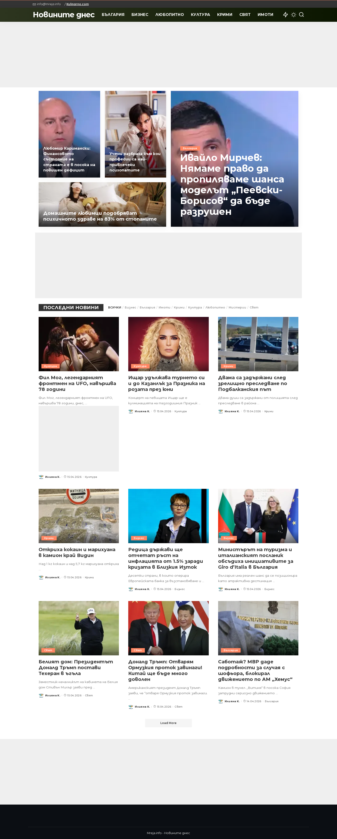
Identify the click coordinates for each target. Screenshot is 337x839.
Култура (195, 307)
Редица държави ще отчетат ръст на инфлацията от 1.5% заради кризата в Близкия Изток (165, 558)
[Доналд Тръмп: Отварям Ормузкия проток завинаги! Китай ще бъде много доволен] (168, 628)
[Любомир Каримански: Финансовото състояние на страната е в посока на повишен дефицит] (69, 134)
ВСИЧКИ (114, 307)
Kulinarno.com (77, 4)
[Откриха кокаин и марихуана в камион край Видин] (79, 516)
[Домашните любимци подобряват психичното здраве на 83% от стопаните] (102, 204)
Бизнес (130, 307)
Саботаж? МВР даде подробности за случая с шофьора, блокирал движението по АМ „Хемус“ (255, 670)
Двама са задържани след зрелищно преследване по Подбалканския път (252, 383)
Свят (254, 307)
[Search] (301, 15)
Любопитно (215, 307)
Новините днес (64, 14)
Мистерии (237, 307)
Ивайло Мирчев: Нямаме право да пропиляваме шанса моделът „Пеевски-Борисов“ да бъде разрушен (232, 184)
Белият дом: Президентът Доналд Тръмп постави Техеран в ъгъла (76, 667)
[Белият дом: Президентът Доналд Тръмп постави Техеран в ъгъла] (79, 628)
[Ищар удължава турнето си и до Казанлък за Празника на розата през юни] (168, 344)
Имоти (164, 307)
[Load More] (168, 723)
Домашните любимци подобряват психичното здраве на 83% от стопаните (100, 216)
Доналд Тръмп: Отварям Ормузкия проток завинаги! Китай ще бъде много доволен (165, 670)
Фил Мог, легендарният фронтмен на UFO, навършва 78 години (77, 383)
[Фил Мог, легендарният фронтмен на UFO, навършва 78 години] (79, 344)
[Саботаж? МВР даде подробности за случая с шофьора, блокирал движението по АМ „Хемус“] (258, 628)
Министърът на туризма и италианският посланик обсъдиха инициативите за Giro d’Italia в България (255, 558)
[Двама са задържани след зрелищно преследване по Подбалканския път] (258, 344)
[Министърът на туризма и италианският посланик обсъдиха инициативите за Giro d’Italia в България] (258, 516)
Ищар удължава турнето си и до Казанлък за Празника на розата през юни (166, 383)
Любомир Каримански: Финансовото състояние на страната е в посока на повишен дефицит (69, 159)
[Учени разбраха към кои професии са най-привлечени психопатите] (135, 134)
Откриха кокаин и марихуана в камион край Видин (77, 552)
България (190, 148)
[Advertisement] (168, 54)
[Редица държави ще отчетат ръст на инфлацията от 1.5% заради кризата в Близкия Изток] (168, 516)
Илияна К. (52, 477)
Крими (179, 307)
